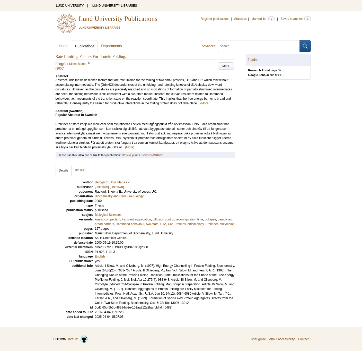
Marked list (262, 19)
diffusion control (163, 219)
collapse (210, 219)
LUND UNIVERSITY (70, 5)
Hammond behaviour (130, 224)
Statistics (240, 19)
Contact (303, 339)
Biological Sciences (108, 215)
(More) (204, 103)
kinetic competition (107, 219)
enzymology (196, 224)
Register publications (215, 19)
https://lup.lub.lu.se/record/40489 (142, 155)
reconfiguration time (189, 219)
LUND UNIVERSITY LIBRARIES (114, 5)
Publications (85, 46)
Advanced (208, 46)
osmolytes (225, 219)
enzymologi (227, 224)
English (100, 256)
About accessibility (282, 339)
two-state (152, 224)
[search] (259, 46)
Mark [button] (225, 66)
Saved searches (295, 19)
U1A (163, 224)
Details (63, 170)
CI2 (170, 224)
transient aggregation (136, 219)
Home (63, 46)
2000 (60, 68)
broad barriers (104, 224)
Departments (111, 46)
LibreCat (77, 339)
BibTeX (80, 170)
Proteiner (212, 224)
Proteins (180, 224)
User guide (258, 339)
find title (264, 74)
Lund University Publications (118, 18)
